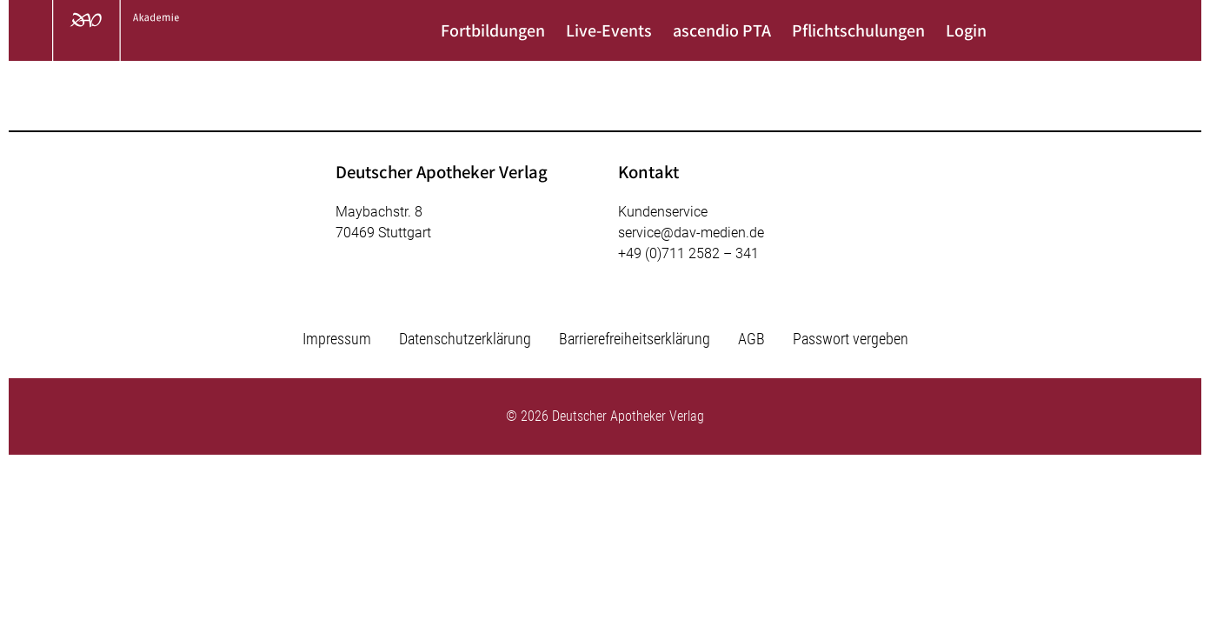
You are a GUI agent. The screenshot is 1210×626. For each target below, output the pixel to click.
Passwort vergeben (850, 339)
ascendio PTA (722, 30)
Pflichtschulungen (858, 30)
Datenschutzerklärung (465, 339)
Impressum (336, 339)
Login (966, 30)
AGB (751, 339)
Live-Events (609, 30)
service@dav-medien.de (691, 232)
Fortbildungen (493, 30)
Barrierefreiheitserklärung (634, 339)
